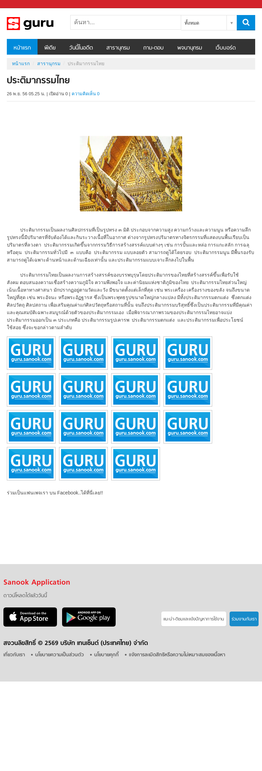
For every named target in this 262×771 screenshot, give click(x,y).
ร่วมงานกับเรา (244, 619)
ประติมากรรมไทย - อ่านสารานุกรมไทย (42, 23)
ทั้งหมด (192, 23)
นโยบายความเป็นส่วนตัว (59, 655)
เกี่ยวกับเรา (14, 655)
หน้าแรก (22, 48)
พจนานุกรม (189, 48)
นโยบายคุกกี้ (106, 655)
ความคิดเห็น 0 (86, 93)
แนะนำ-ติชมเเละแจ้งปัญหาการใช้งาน (193, 619)
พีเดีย (50, 48)
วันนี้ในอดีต (81, 48)
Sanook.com (20, 4)
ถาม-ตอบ (153, 48)
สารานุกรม (118, 48)
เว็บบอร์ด (226, 48)
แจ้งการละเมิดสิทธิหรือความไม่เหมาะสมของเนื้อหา (177, 655)
